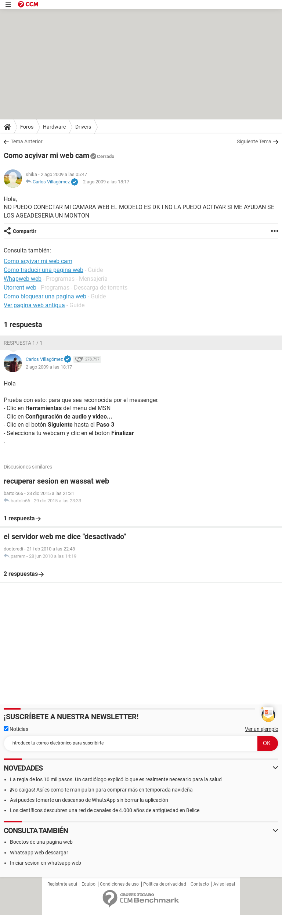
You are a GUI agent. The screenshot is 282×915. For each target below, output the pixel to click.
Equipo (88, 884)
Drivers (83, 127)
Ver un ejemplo (261, 729)
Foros (26, 127)
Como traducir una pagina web (43, 269)
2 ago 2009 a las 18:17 (106, 181)
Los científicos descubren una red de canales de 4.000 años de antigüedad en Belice (104, 810)
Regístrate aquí (62, 884)
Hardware (54, 127)
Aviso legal (224, 884)
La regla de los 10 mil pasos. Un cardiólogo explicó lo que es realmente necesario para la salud (116, 779)
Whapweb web (22, 278)
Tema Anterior (27, 141)
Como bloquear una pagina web (45, 296)
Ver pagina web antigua (34, 305)
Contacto (200, 884)
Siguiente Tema (254, 141)
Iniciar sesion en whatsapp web (45, 863)
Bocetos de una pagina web (41, 842)
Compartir (24, 231)
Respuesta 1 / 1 (23, 343)
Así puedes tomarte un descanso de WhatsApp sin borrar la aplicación (89, 800)
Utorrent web (20, 287)
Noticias (16, 729)
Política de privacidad (164, 884)
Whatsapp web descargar (39, 852)
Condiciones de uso (119, 884)
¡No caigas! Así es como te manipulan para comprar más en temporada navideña (101, 790)
